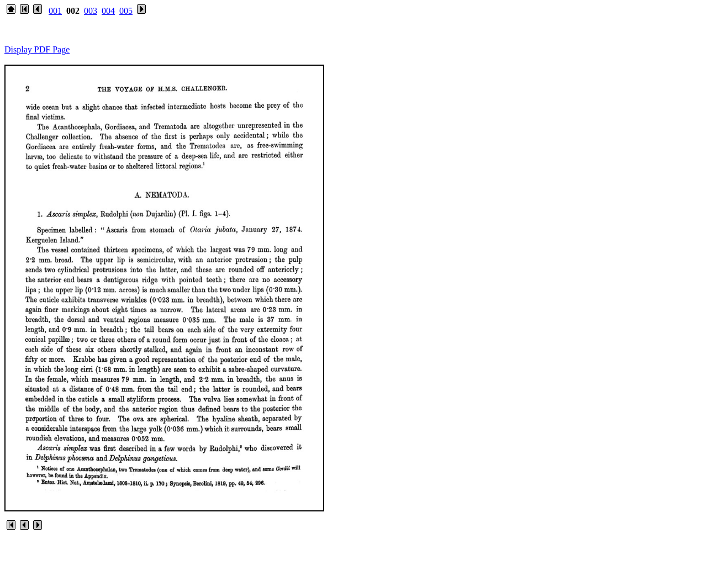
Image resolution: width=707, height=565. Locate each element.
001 (55, 10)
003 (90, 10)
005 (126, 10)
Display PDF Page (37, 49)
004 (108, 10)
